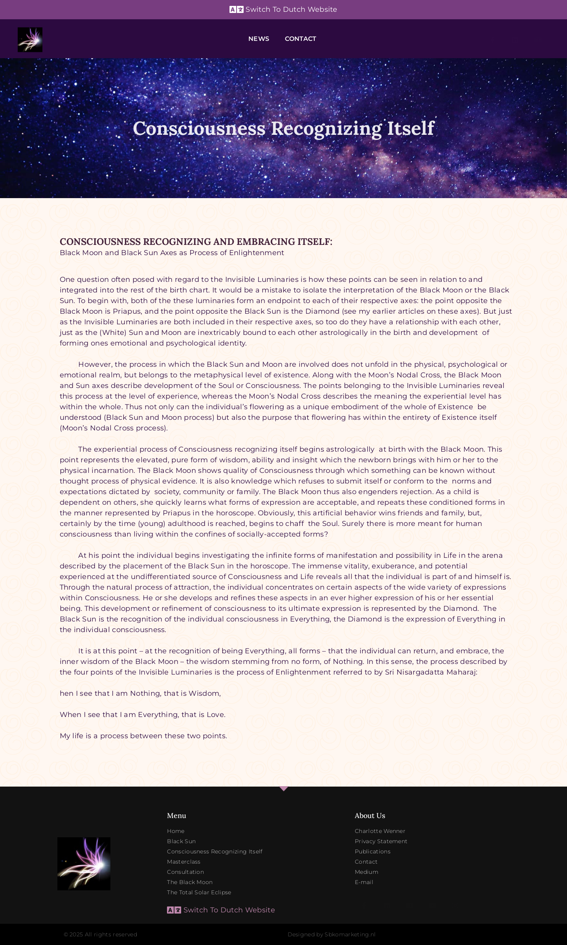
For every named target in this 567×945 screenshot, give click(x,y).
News (258, 38)
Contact (300, 38)
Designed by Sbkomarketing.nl (332, 934)
